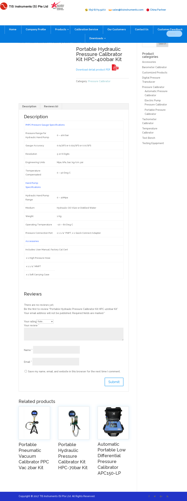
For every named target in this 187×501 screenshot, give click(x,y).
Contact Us (141, 23)
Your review (31, 325)
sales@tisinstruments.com (126, 10)
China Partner (156, 10)
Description (29, 106)
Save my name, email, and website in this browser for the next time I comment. (74, 371)
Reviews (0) (51, 106)
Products (60, 23)
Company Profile (36, 23)
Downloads (96, 32)
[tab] (29, 106)
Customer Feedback (170, 23)
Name (28, 350)
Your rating (30, 321)
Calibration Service (86, 23)
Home (12, 23)
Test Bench (148, 138)
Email (28, 362)
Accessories (149, 62)
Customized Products (154, 72)
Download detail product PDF (97, 69)
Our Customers (116, 23)
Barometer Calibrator (154, 67)
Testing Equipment (153, 143)
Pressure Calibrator (37, 42)
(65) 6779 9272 (95, 10)
